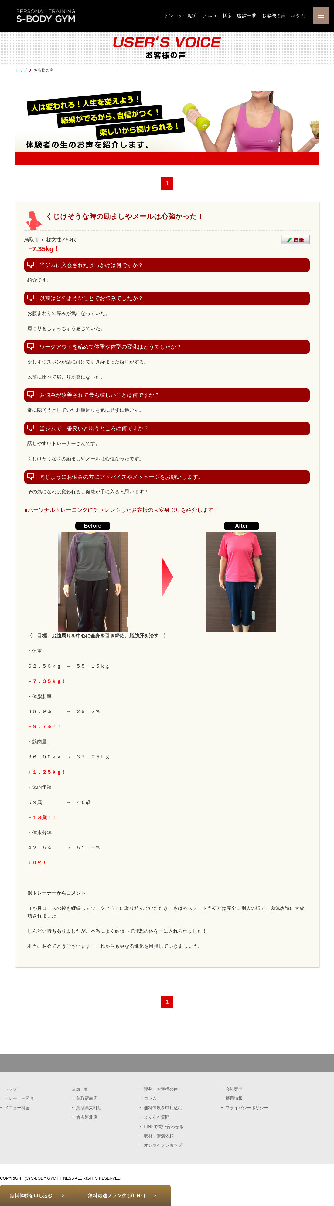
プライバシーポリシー (247, 1108)
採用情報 (234, 1098)
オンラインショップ (163, 1145)
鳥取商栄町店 (89, 1108)
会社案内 (234, 1089)
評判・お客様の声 (161, 1089)
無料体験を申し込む (31, 1195)
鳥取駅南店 (86, 1098)
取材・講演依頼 (159, 1136)
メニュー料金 (217, 15)
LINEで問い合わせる (163, 1126)
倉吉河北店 (86, 1117)
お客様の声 (273, 15)
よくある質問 (156, 1117)
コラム (298, 15)
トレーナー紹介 (181, 15)
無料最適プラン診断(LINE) (116, 1195)
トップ (21, 70)
